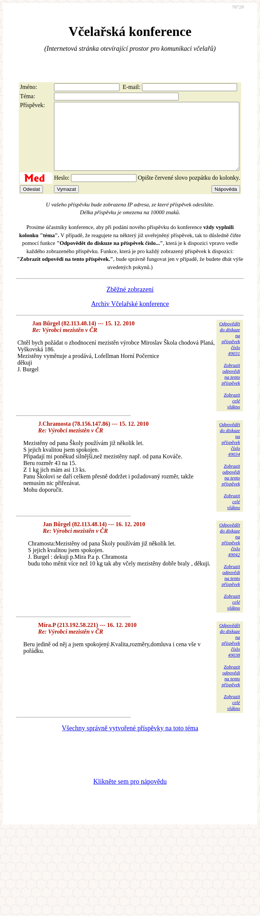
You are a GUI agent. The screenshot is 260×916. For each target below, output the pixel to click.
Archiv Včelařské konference (130, 317)
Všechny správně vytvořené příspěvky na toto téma (130, 741)
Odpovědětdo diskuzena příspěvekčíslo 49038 (229, 653)
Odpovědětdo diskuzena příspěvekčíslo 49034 (229, 452)
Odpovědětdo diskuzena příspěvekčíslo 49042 (229, 553)
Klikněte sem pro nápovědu (129, 795)
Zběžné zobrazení (130, 302)
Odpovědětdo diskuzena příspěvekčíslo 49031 (229, 351)
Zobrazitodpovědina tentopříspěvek (231, 387)
